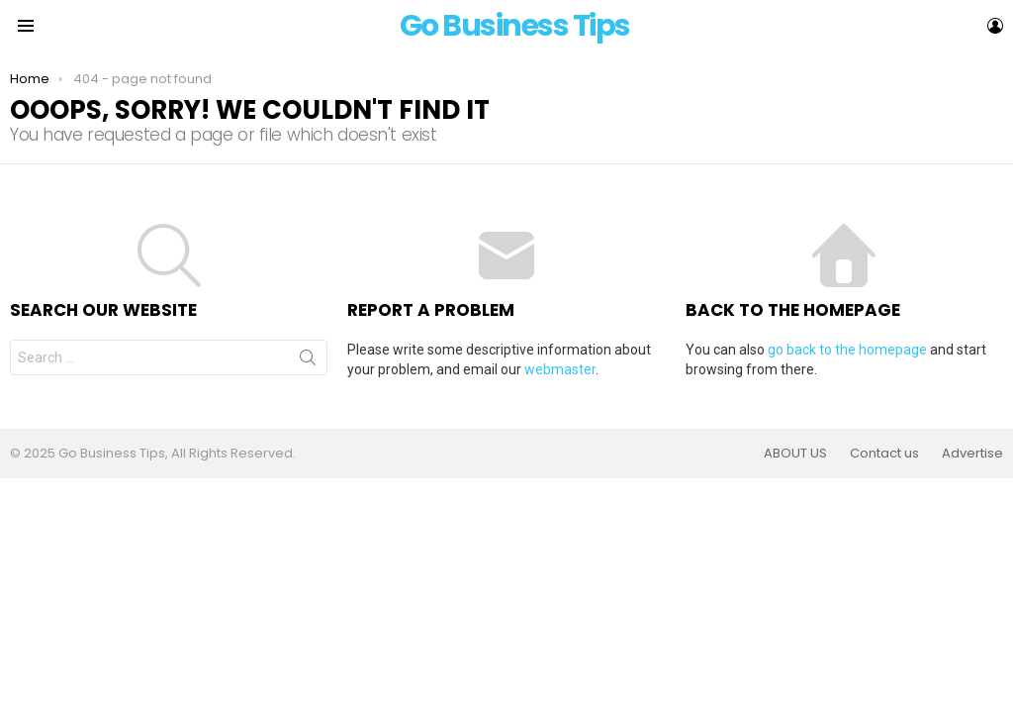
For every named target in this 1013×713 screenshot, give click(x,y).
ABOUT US (795, 453)
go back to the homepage (847, 349)
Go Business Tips (515, 26)
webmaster (560, 369)
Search (307, 361)
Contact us (884, 453)
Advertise (972, 453)
